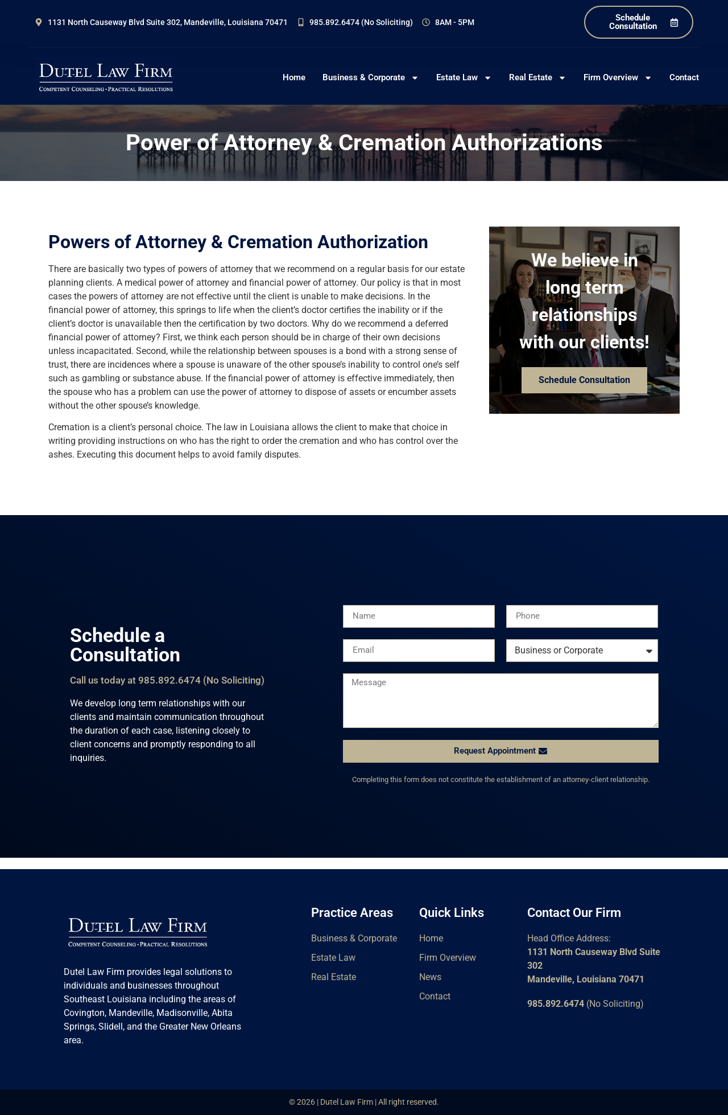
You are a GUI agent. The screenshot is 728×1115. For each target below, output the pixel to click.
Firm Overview (618, 78)
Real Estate (537, 78)
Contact (684, 77)
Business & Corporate (370, 78)
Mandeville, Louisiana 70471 (585, 979)
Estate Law (464, 78)
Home (294, 77)
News (430, 977)
